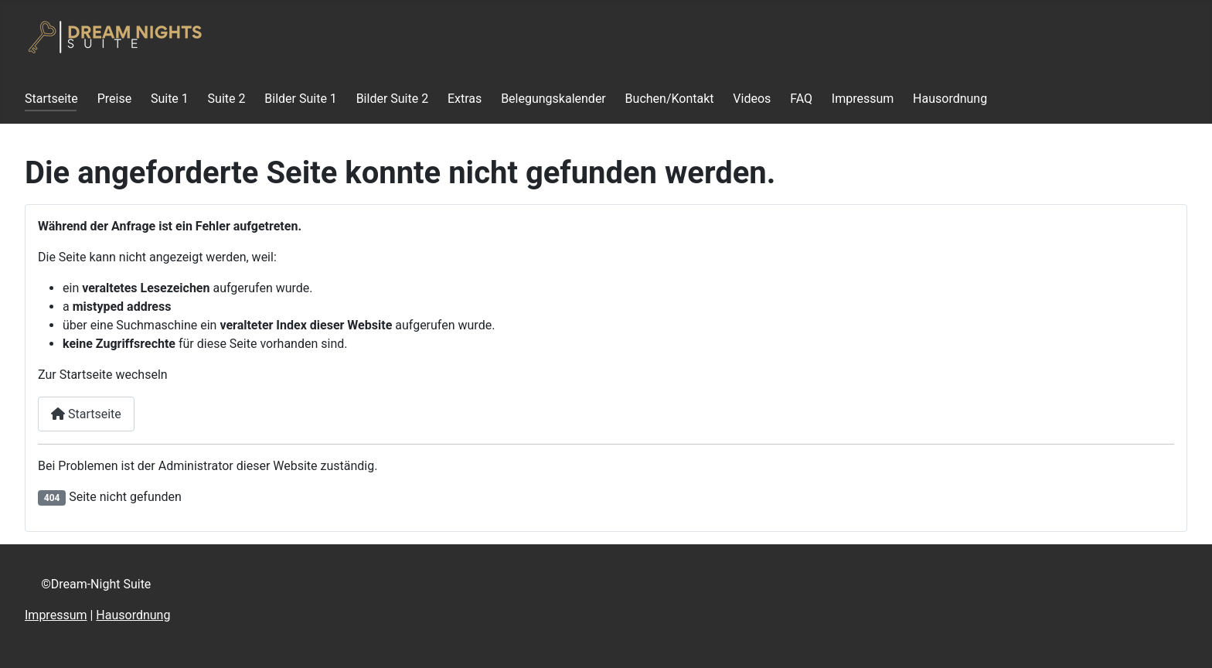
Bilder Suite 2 (392, 98)
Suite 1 (170, 98)
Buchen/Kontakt (669, 98)
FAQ (801, 98)
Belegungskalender (553, 98)
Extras (465, 98)
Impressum (863, 98)
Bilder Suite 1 (300, 98)
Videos (752, 98)
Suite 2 (227, 98)
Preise (114, 98)
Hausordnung (950, 98)
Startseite (51, 98)
